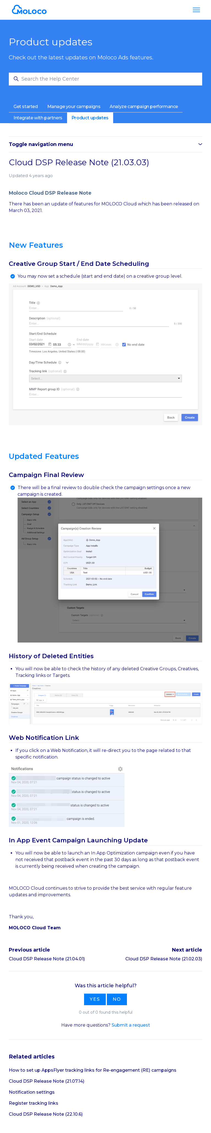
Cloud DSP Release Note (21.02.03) (163, 958)
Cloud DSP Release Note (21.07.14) (46, 1081)
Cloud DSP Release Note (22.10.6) (46, 1114)
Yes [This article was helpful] (95, 999)
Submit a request (131, 1025)
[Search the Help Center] (105, 79)
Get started (25, 106)
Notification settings (32, 1092)
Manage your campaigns (74, 106)
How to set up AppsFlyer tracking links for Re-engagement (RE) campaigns (92, 1070)
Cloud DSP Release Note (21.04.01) (47, 958)
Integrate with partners (37, 117)
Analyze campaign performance (144, 106)
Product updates (90, 117)
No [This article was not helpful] (117, 999)
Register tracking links (33, 1103)
